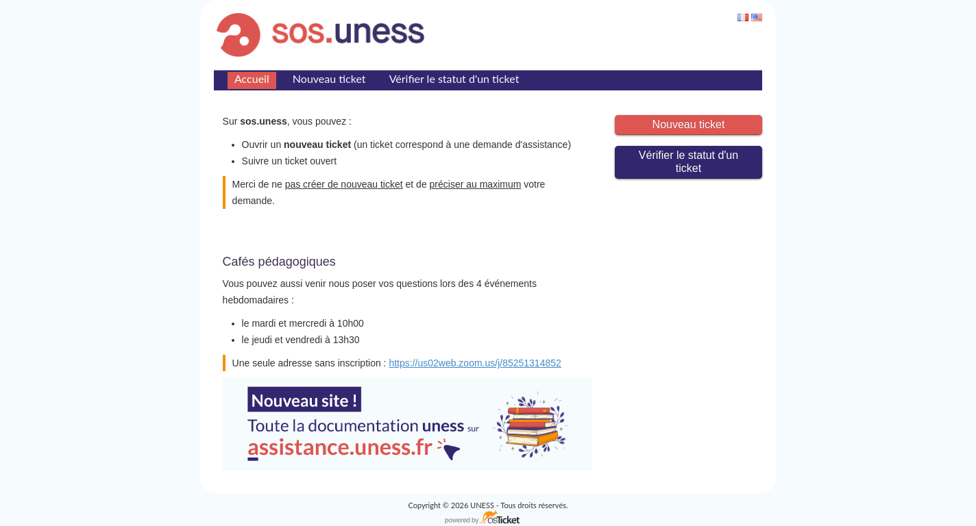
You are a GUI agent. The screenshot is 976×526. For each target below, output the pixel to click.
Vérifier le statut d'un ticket (454, 78)
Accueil (251, 78)
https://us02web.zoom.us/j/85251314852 (475, 363)
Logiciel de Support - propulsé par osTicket (488, 518)
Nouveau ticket (329, 78)
